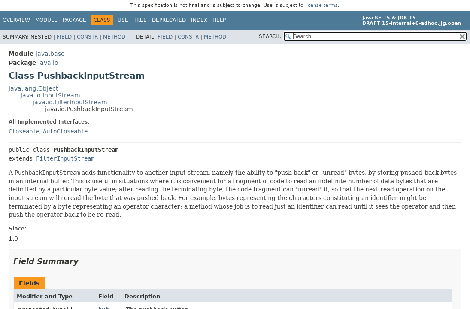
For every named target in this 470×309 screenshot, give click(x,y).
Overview (16, 20)
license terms (321, 5)
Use (123, 20)
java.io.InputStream (50, 95)
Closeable (24, 131)
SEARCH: (270, 36)
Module (46, 20)
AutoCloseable (65, 131)
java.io (48, 62)
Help (219, 20)
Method (114, 37)
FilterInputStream (65, 158)
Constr (87, 37)
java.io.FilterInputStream (70, 102)
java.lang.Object (33, 88)
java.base (50, 53)
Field (64, 37)
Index (199, 20)
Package (74, 20)
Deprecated (169, 20)
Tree (140, 20)
